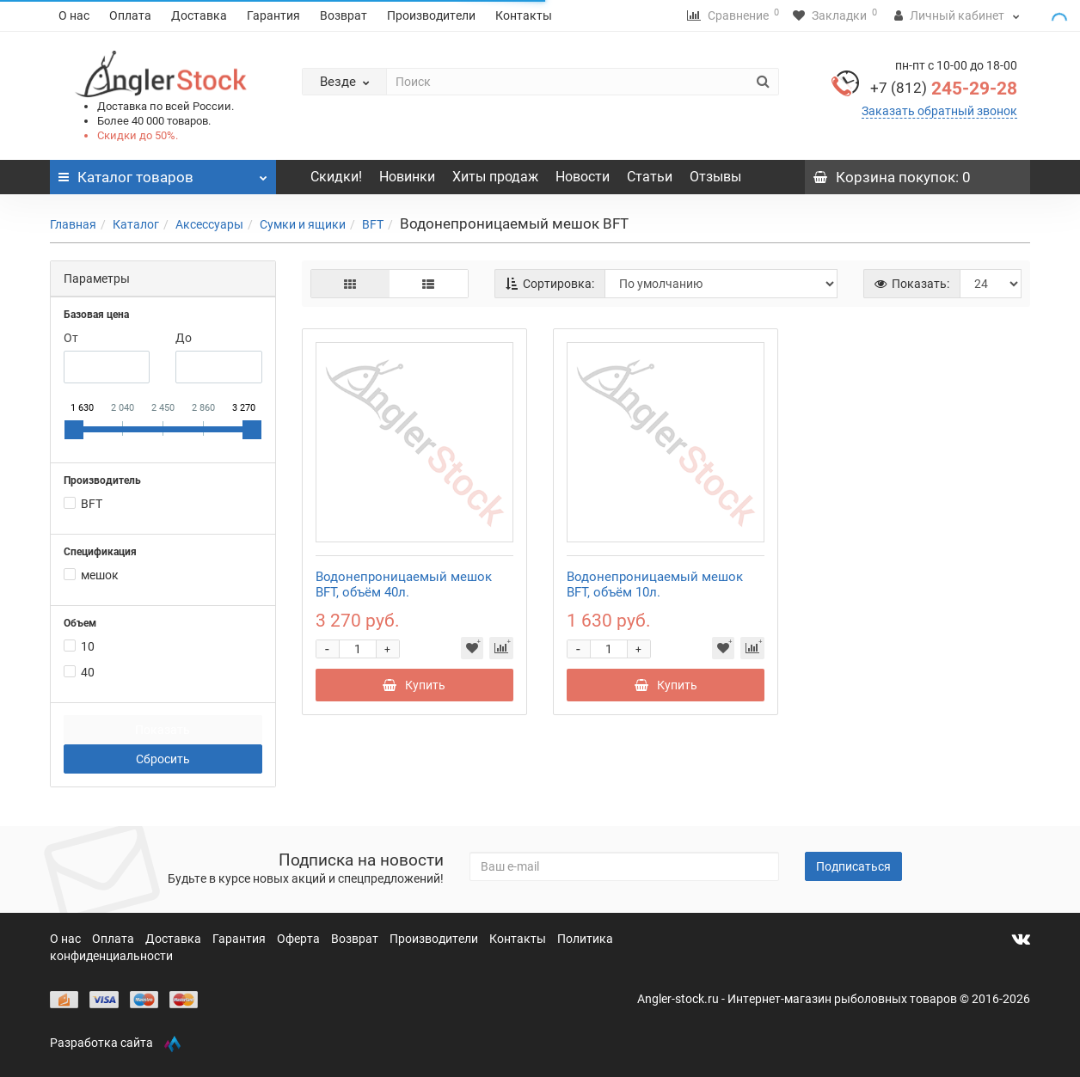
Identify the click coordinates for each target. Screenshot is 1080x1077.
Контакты (523, 15)
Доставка (199, 15)
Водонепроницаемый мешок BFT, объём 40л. (404, 584)
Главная (73, 224)
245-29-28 (943, 88)
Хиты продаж (495, 176)
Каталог (136, 224)
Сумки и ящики (303, 224)
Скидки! (336, 176)
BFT (373, 224)
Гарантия (273, 15)
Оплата (130, 15)
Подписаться (853, 866)
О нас (73, 15)
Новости (582, 176)
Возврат (343, 15)
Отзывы (715, 176)
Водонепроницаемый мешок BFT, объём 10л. (655, 584)
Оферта (299, 938)
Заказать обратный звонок (939, 111)
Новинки (407, 176)
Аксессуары (209, 224)
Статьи (649, 176)
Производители (431, 15)
